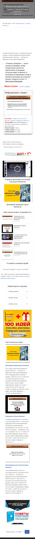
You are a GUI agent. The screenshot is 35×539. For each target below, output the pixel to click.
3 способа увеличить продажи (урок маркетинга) (20, 236)
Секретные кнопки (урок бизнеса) (22, 243)
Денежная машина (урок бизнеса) (17, 365)
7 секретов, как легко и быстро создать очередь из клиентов (17, 119)
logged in (13, 269)
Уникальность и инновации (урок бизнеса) (19, 217)
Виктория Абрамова (14, 142)
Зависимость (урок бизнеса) (20, 226)
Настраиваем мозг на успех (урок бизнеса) (20, 252)
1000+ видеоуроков (18, 23)
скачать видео (24, 86)
